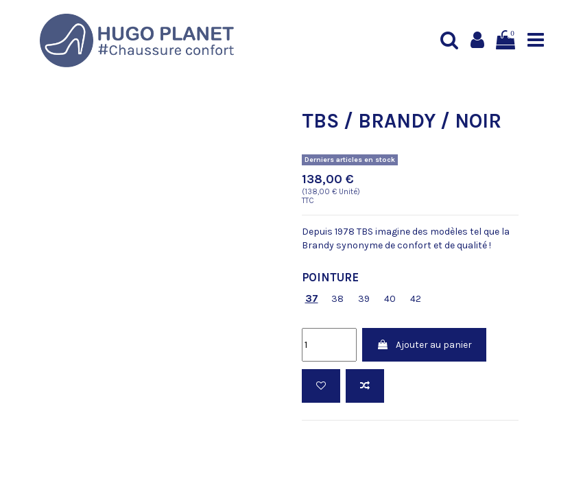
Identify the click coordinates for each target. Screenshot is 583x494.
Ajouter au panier (424, 345)
